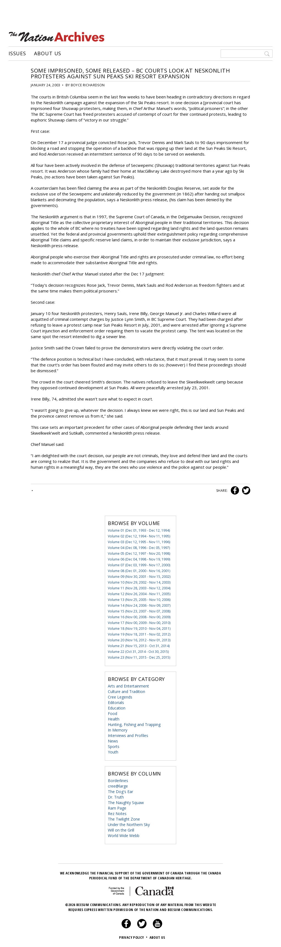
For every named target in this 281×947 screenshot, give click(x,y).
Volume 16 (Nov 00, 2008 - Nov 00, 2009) (139, 617)
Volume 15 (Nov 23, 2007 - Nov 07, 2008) (139, 611)
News (113, 741)
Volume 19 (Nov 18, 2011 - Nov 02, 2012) (139, 634)
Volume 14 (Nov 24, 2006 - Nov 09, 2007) (139, 605)
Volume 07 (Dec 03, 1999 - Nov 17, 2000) (139, 565)
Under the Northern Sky (129, 824)
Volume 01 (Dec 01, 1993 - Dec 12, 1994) (139, 530)
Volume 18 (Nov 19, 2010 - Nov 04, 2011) (139, 628)
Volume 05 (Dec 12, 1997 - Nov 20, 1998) (139, 553)
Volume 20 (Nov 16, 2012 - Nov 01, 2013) (139, 640)
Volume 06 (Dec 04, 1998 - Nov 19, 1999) (139, 559)
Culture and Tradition (126, 691)
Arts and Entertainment (128, 686)
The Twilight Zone (124, 819)
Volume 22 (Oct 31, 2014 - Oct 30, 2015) (138, 651)
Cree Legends (120, 697)
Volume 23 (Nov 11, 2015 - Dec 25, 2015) (139, 657)
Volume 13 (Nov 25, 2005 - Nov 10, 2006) (139, 599)
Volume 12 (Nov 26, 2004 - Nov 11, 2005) (139, 594)
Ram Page (117, 808)
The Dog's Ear (120, 791)
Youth (113, 752)
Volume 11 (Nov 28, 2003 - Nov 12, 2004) (139, 588)
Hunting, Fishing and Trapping (134, 724)
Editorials (116, 702)
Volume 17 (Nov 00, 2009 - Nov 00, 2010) (139, 622)
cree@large (118, 786)
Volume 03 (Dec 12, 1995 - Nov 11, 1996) (139, 542)
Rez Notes (117, 813)
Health (113, 719)
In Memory (117, 730)
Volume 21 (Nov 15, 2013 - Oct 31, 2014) (139, 646)
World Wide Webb (123, 835)
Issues (17, 53)
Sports (113, 746)
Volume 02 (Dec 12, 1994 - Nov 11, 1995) (139, 536)
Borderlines (118, 780)
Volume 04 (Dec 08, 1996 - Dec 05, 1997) (139, 547)
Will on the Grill (121, 830)
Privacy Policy (133, 937)
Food (112, 713)
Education (116, 708)
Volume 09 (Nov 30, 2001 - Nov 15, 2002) (139, 576)
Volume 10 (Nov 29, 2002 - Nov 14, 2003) (139, 582)
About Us (47, 53)
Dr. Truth (116, 797)
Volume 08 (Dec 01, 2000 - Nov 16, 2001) (139, 570)
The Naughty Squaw (126, 802)
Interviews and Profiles (128, 735)
